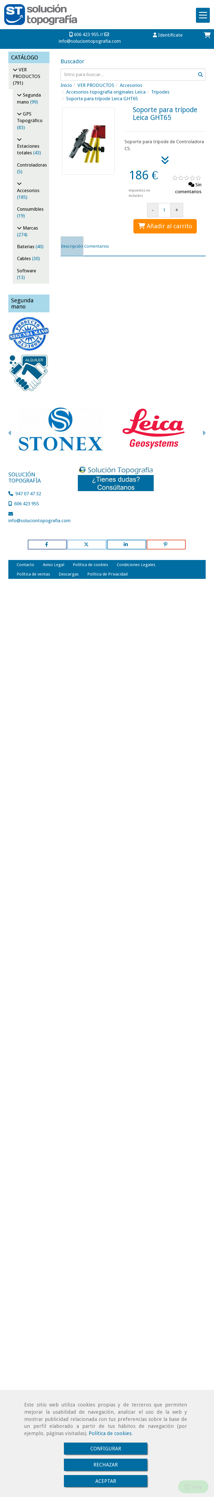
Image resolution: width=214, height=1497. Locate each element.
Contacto (25, 564)
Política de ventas (33, 574)
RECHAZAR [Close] (105, 1465)
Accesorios (28, 190)
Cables (24, 258)
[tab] (72, 246)
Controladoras (32, 165)
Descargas (69, 574)
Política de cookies (110, 1433)
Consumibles (30, 209)
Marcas (30, 228)
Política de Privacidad (107, 574)
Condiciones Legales (136, 564)
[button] (168, 35)
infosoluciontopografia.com (90, 41)
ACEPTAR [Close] (105, 1481)
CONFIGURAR (105, 1448)
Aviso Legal (53, 564)
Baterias (26, 246)
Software (26, 270)
